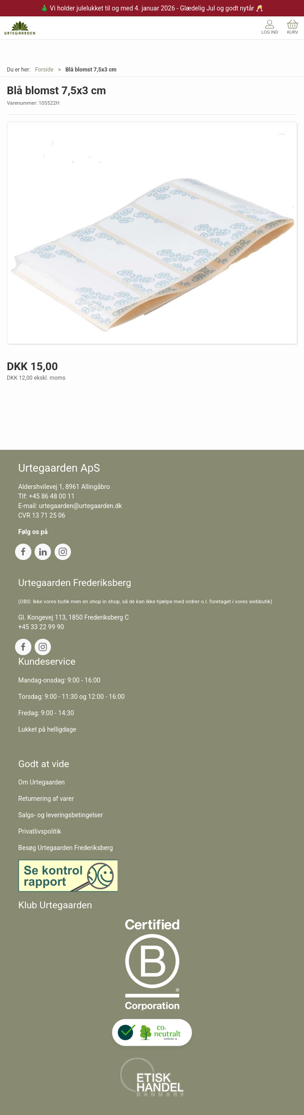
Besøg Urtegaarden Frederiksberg (65, 847)
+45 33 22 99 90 (41, 627)
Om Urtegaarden (41, 782)
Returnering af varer (46, 798)
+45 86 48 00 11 (52, 496)
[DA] (20, 27)
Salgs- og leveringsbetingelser (60, 815)
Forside (44, 69)
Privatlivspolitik (39, 831)
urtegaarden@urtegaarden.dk (80, 505)
